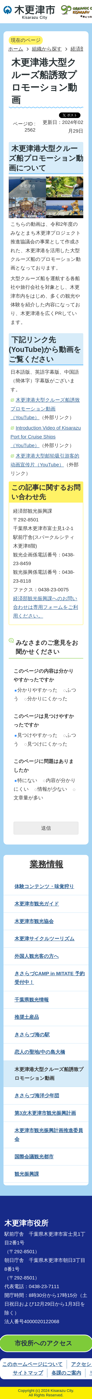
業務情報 (46, 864)
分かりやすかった (36, 690)
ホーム (15, 49)
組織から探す (47, 49)
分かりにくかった (46, 698)
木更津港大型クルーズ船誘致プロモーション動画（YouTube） (45, 408)
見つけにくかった (46, 744)
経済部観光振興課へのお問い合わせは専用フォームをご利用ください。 (45, 607)
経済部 (78, 49)
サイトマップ (28, 1373)
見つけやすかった (36, 735)
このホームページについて (32, 1364)
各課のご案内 (66, 1373)
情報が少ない (51, 789)
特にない (25, 780)
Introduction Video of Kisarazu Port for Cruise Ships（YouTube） (45, 436)
